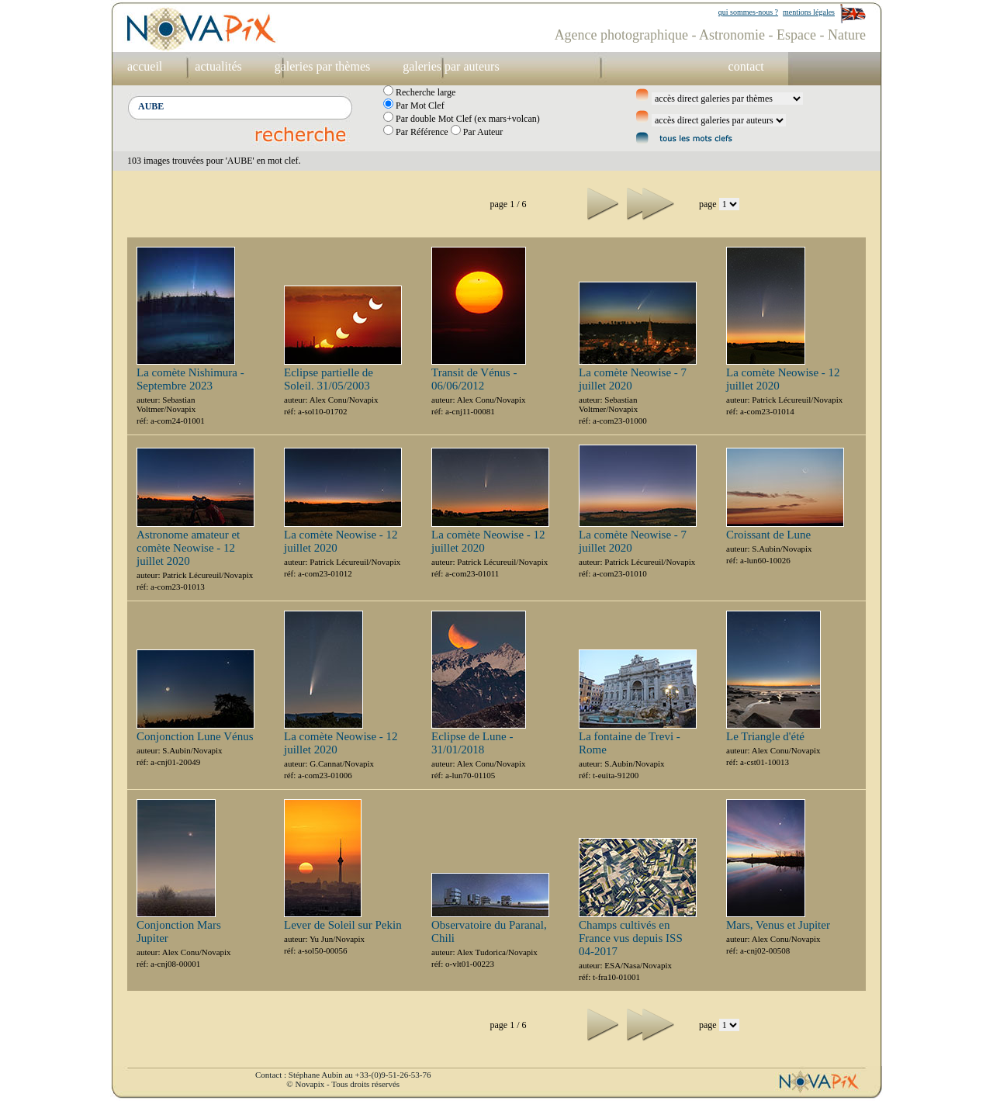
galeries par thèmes (323, 66)
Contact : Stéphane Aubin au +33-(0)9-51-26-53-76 (343, 1074)
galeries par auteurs (451, 66)
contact (746, 66)
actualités (218, 66)
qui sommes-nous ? (748, 12)
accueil (144, 66)
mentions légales (809, 12)
